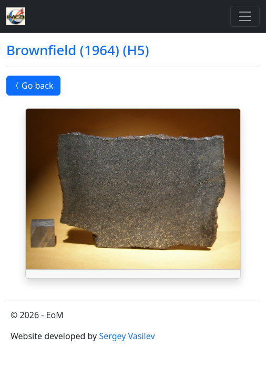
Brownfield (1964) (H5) (77, 49)
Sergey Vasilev (127, 336)
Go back (33, 85)
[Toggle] (245, 16)
